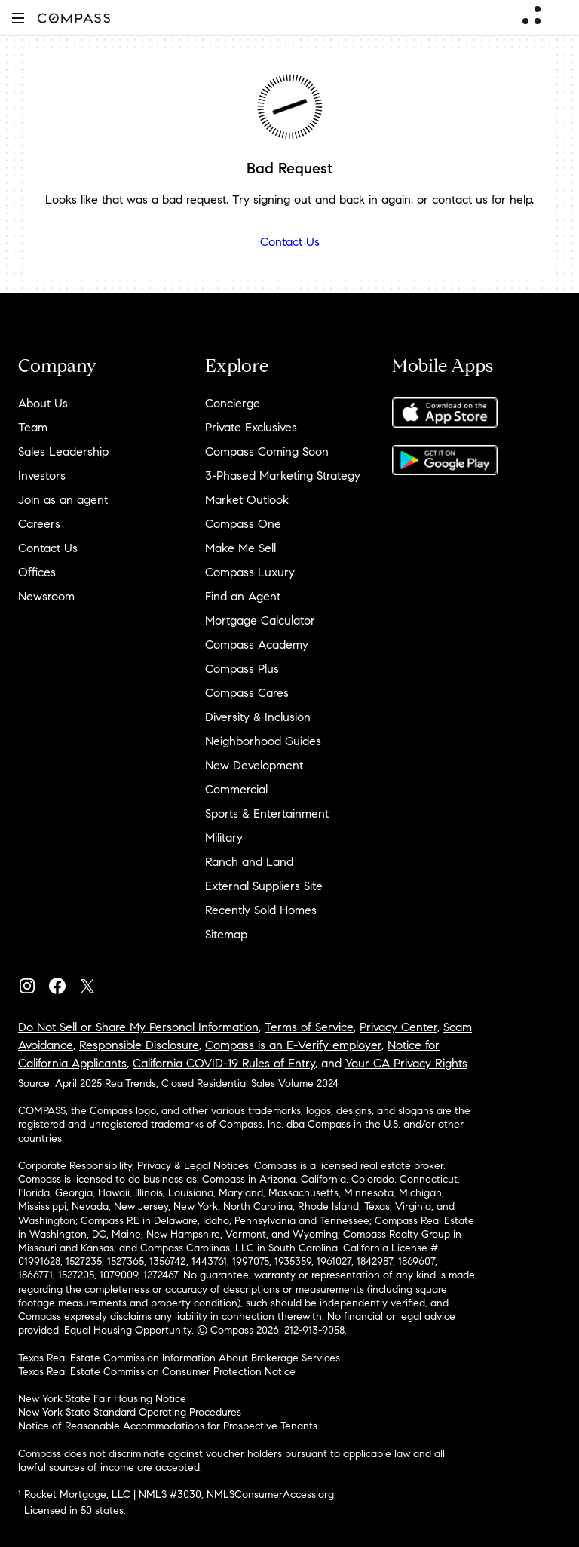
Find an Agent (242, 596)
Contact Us (290, 242)
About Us (43, 403)
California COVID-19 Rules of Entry (224, 1063)
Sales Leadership (63, 451)
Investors (42, 475)
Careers (39, 524)
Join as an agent (63, 500)
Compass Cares (247, 693)
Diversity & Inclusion (258, 717)
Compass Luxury (250, 572)
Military (224, 837)
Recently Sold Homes (261, 910)
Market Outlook (247, 500)
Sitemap (226, 934)
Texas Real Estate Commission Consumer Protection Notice (157, 1371)
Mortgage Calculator (260, 620)
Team (32, 427)
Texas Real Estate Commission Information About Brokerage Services (179, 1358)
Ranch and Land (249, 862)
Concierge (232, 403)
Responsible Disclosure (139, 1045)
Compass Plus (242, 668)
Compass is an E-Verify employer (293, 1045)
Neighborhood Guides (263, 741)
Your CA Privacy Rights (406, 1063)
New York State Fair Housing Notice (102, 1398)
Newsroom (46, 596)
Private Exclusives (251, 427)
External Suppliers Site (264, 886)
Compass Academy (256, 644)
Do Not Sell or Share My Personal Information (138, 1027)
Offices (37, 572)
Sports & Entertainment (267, 813)
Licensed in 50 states (74, 1510)
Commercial (236, 789)
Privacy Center (398, 1027)
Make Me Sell (240, 548)
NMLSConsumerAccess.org (270, 1494)
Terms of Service (309, 1027)
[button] (18, 17)
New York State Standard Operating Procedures (129, 1412)
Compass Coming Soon (267, 451)
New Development (254, 765)
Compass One (243, 524)
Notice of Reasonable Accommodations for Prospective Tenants (167, 1426)
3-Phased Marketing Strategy (282, 475)
